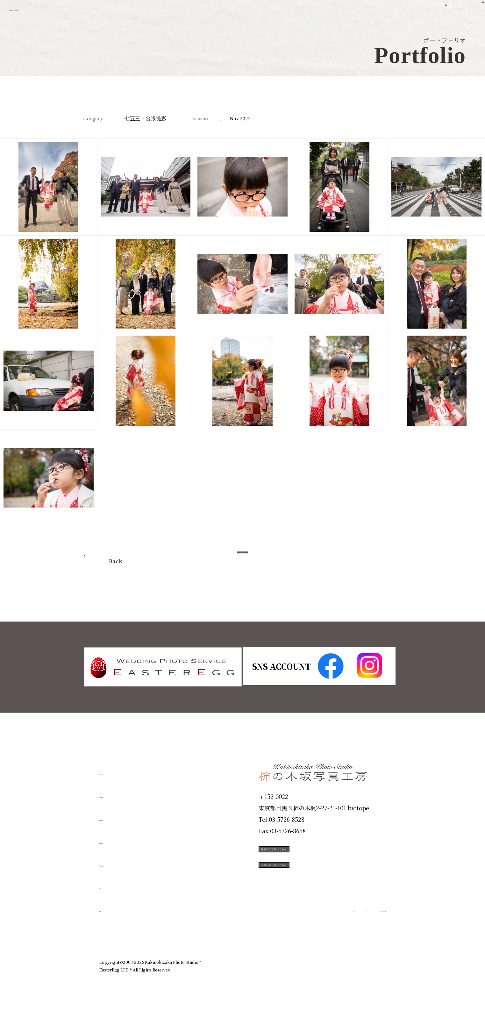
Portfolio (117, 838)
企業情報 (301, 934)
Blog (109, 907)
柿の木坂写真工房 (57, 12)
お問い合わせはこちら (306, 883)
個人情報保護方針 (368, 934)
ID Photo (117, 793)
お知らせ (330, 934)
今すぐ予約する (242, 559)
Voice (110, 884)
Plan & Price (125, 770)
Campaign (120, 861)
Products (117, 816)
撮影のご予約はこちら (306, 854)
